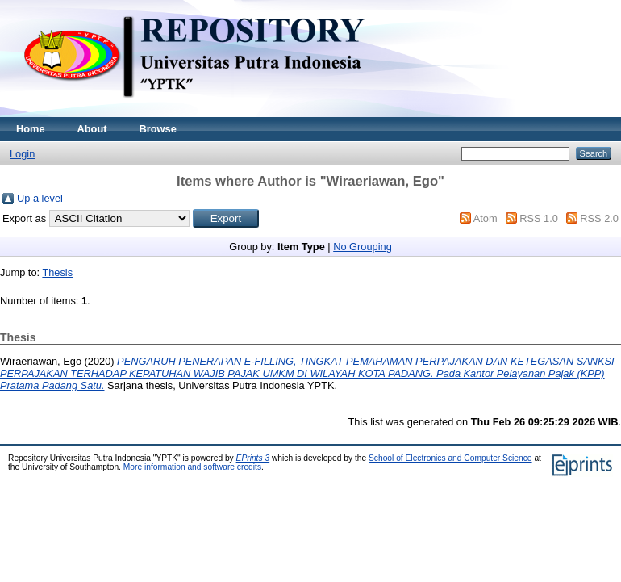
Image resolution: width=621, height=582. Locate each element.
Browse (158, 129)
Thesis (57, 272)
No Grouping (362, 247)
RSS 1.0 (538, 218)
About (92, 129)
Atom (485, 218)
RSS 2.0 (599, 218)
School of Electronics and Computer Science (450, 458)
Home (30, 129)
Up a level (40, 198)
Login (22, 154)
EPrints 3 (253, 458)
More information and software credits (192, 467)
